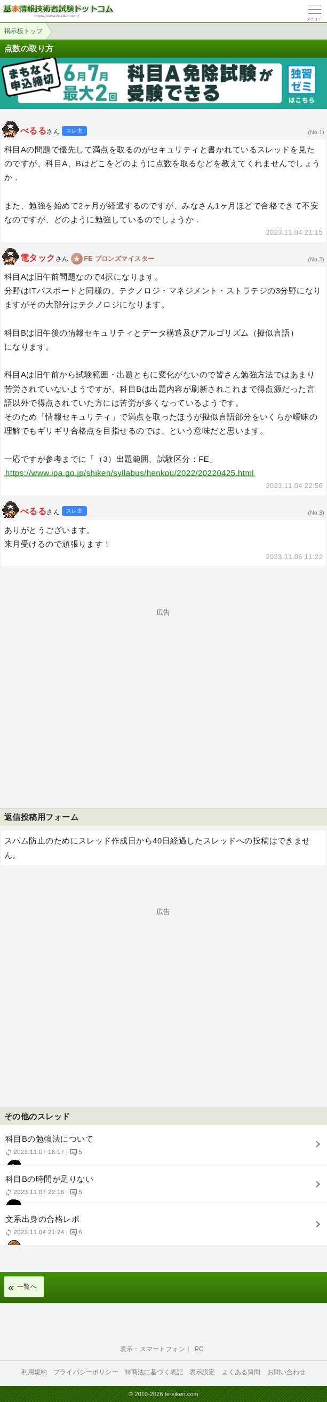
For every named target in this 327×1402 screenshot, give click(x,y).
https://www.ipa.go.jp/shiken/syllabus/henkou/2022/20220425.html (129, 472)
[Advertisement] (163, 690)
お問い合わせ (286, 1372)
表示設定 (202, 1372)
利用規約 (34, 1372)
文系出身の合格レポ (162, 1229)
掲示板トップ (23, 31)
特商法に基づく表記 (154, 1372)
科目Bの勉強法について (162, 1149)
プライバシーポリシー (85, 1372)
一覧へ (27, 1286)
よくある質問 (241, 1372)
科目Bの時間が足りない (162, 1189)
